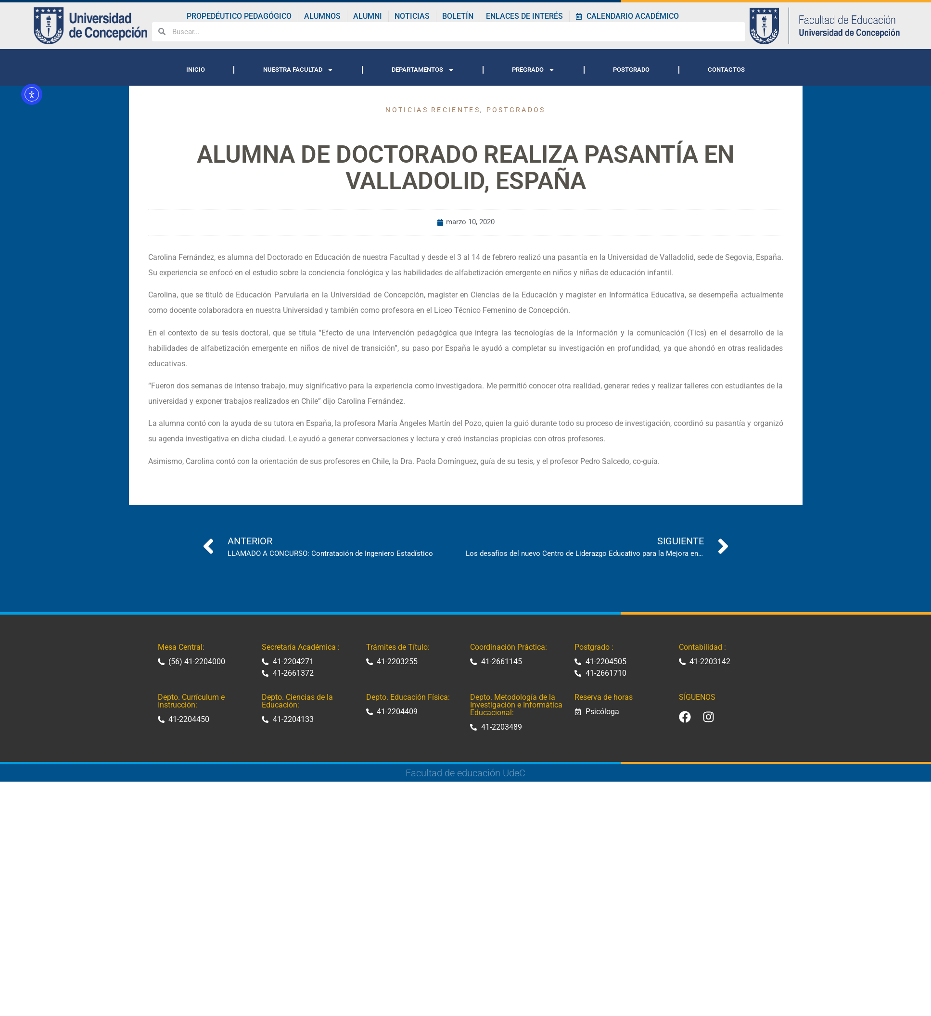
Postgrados (516, 110)
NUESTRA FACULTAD (298, 70)
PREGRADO (533, 70)
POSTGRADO (631, 69)
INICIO (195, 69)
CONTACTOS (726, 69)
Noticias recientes (432, 110)
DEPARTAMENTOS (423, 70)
